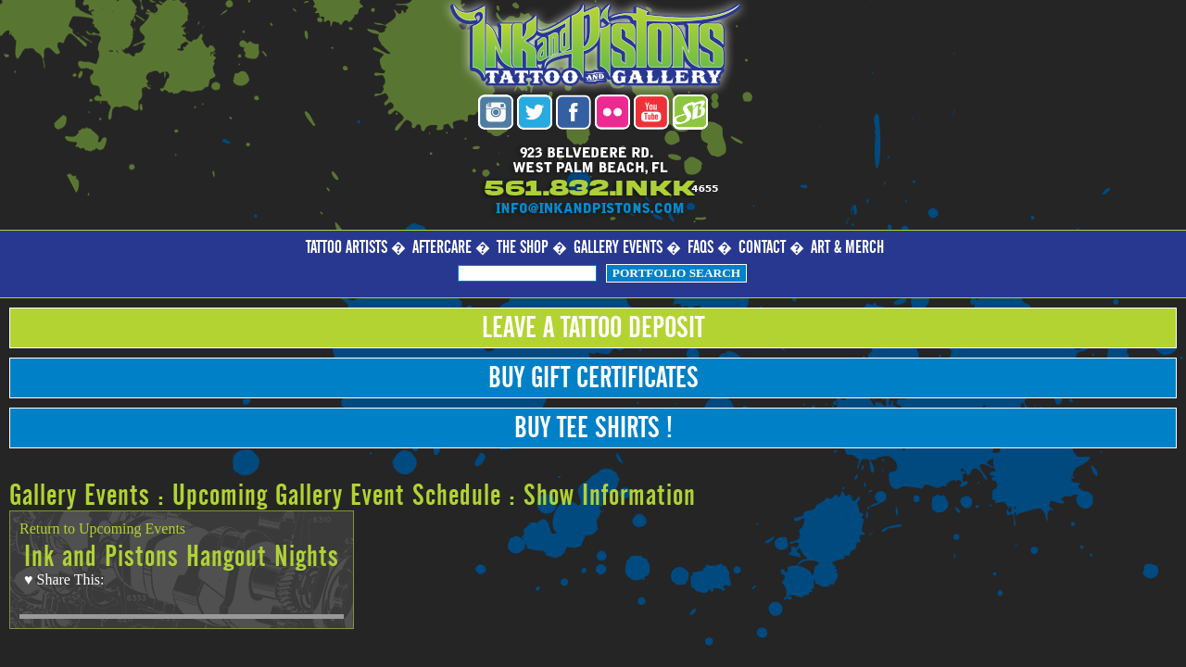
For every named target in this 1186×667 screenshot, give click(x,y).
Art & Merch (847, 248)
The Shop (523, 248)
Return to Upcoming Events (102, 528)
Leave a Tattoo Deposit (593, 328)
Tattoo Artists (346, 248)
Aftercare (442, 248)
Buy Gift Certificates (593, 378)
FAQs (700, 248)
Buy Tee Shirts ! (593, 428)
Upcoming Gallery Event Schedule (336, 495)
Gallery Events (618, 248)
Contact (762, 248)
